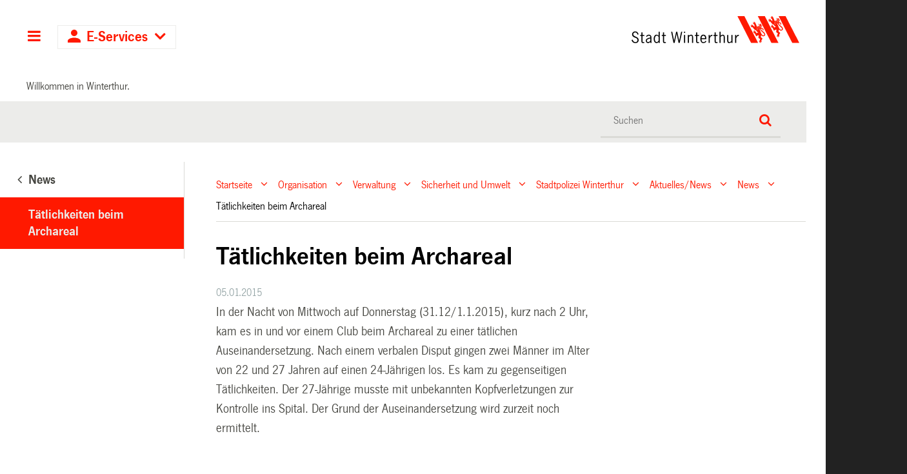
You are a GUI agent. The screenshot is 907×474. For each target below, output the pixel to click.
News (748, 184)
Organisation (302, 184)
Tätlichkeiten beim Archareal (76, 223)
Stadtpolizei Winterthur (580, 184)
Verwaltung (374, 184)
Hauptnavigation (33, 37)
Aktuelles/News (681, 184)
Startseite (234, 184)
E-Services (117, 37)
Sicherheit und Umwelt (465, 184)
